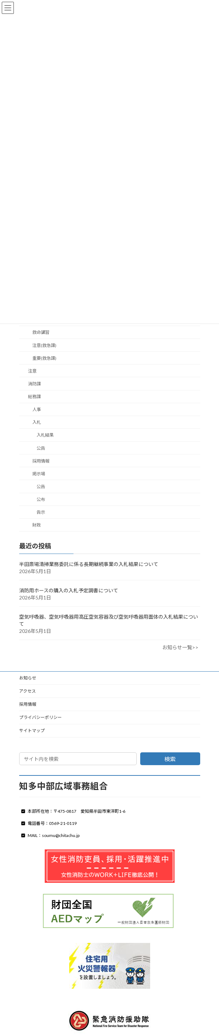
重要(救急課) (44, 358)
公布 (41, 499)
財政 (36, 525)
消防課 (34, 383)
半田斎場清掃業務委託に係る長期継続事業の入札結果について (88, 564)
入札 (36, 422)
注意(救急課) (44, 345)
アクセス (27, 691)
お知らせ (27, 678)
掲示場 (38, 473)
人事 (36, 409)
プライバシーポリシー (40, 717)
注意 (32, 370)
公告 (41, 447)
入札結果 (45, 435)
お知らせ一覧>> (180, 647)
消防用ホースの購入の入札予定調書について (68, 590)
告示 (41, 512)
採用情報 (40, 460)
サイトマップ (32, 730)
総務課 (34, 396)
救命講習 (40, 332)
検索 (170, 759)
